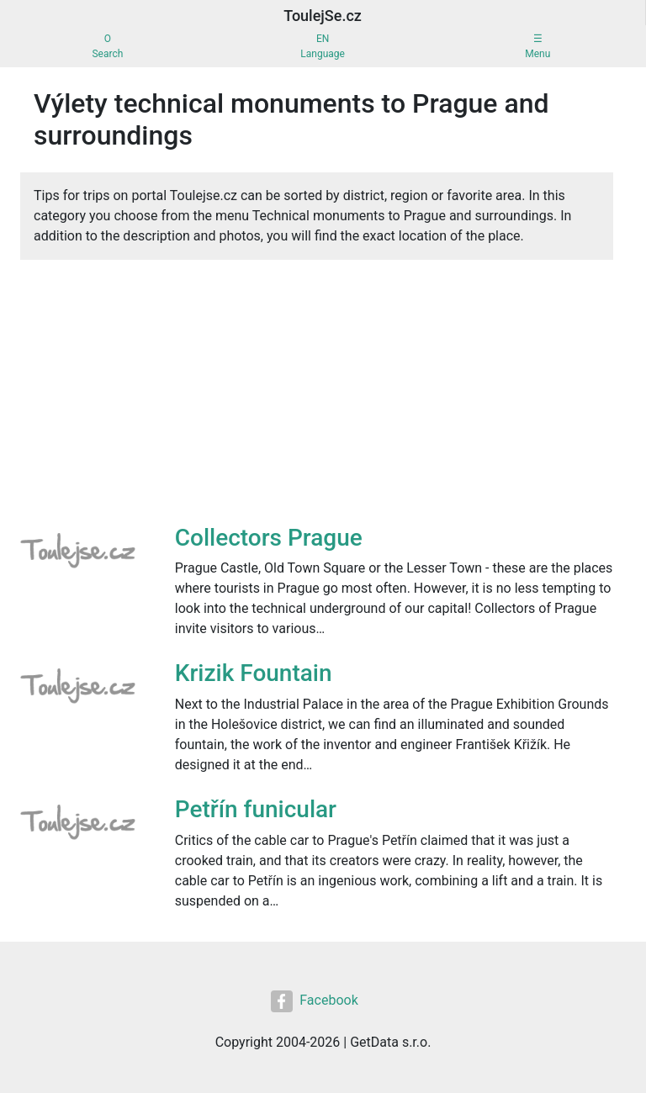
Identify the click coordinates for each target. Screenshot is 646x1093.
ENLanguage (322, 46)
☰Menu (537, 46)
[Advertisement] (316, 397)
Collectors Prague (269, 538)
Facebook (314, 1001)
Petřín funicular (255, 809)
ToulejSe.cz (322, 15)
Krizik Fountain (253, 673)
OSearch (107, 46)
